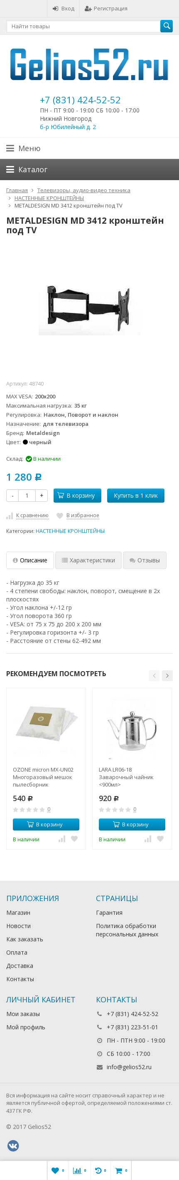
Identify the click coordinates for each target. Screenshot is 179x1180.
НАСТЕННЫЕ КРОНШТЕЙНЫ (70, 531)
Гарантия (109, 912)
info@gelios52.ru (129, 1067)
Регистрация (106, 8)
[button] (154, 675)
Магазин (18, 912)
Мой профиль (25, 1027)
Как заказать (24, 939)
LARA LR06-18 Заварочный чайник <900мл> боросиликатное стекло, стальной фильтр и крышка (131, 777)
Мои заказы (23, 1014)
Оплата (16, 952)
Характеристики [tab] (88, 560)
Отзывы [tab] (145, 560)
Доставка (19, 966)
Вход (63, 8)
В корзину (76, 495)
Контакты (20, 979)
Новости (18, 926)
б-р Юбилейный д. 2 (68, 127)
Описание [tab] (30, 560)
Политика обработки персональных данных (127, 930)
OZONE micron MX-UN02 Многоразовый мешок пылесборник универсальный (43, 777)
